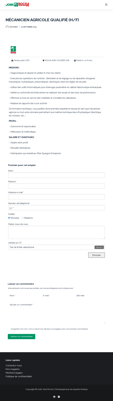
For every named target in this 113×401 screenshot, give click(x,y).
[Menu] (106, 4)
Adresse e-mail (15, 192)
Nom (11, 171)
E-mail (46, 295)
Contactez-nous (14, 365)
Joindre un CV (15, 243)
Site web (80, 295)
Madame (27, 218)
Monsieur (13, 218)
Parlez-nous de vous (18, 224)
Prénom (12, 181)
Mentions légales (14, 372)
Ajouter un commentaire (21, 304)
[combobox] (11, 207)
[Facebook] (54, 397)
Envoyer (96, 255)
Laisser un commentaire (21, 336)
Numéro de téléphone (19, 203)
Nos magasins (13, 369)
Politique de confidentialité (19, 376)
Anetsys (84, 389)
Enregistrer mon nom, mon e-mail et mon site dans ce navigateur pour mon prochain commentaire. (49, 329)
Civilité (11, 214)
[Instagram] (59, 397)
